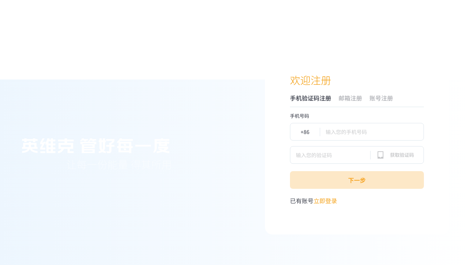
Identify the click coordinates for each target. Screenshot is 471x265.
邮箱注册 (350, 97)
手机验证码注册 (310, 97)
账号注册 (381, 97)
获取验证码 (402, 154)
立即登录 (313, 200)
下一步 (357, 180)
